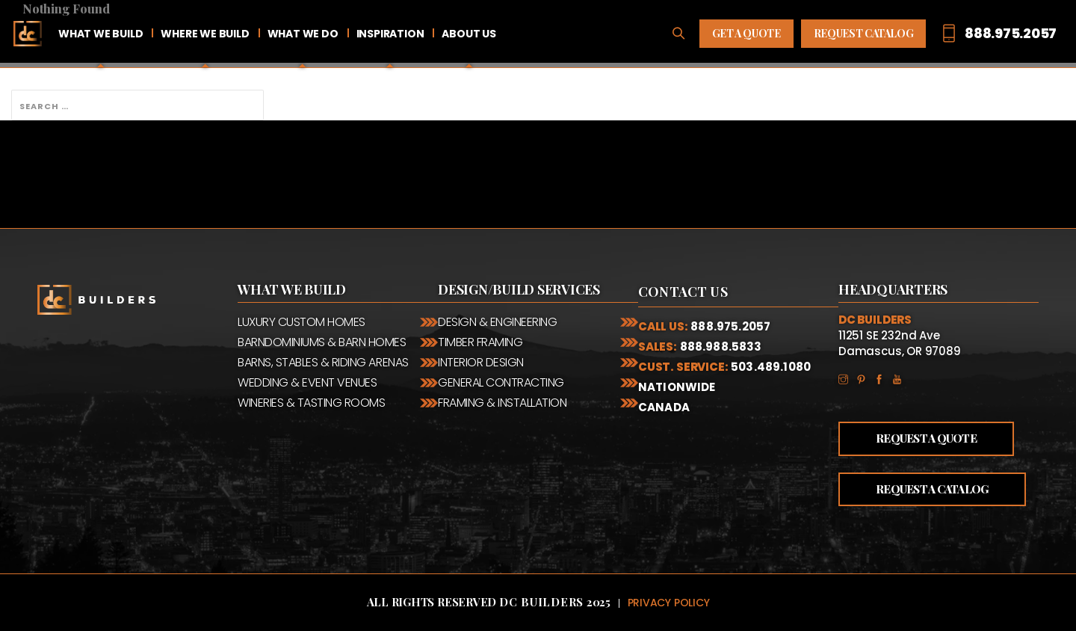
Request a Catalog (932, 488)
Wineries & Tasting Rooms (311, 402)
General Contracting (501, 382)
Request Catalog (864, 33)
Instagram (847, 378)
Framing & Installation (502, 402)
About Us (468, 33)
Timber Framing (480, 342)
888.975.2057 (730, 326)
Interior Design (481, 362)
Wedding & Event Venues (307, 382)
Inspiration (390, 33)
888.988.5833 (721, 346)
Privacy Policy (669, 602)
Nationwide (677, 387)
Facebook (883, 378)
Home (27, 33)
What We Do (303, 33)
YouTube (901, 378)
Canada (664, 407)
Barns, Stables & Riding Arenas (323, 362)
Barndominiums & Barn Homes (322, 342)
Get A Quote (746, 33)
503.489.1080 (771, 367)
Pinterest (865, 378)
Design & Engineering (497, 321)
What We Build (100, 33)
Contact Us (683, 292)
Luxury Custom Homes (301, 321)
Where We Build (205, 33)
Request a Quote (926, 438)
